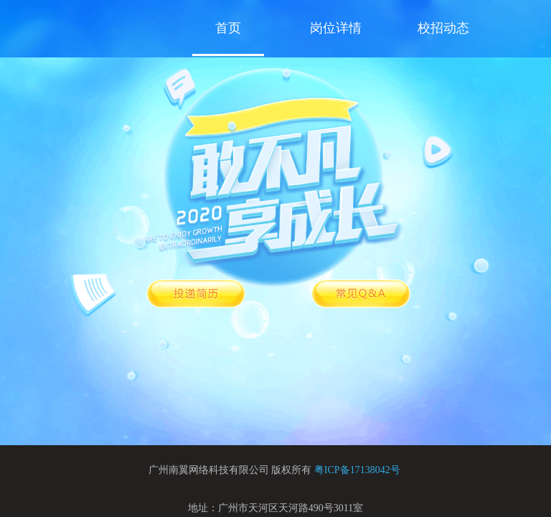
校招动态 (443, 28)
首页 (228, 28)
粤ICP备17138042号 (357, 470)
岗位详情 (336, 28)
